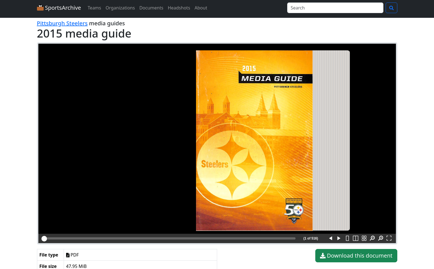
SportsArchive (59, 7)
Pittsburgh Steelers (62, 23)
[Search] (335, 8)
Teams (94, 8)
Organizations (120, 8)
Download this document (356, 255)
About (201, 8)
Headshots (179, 8)
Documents (151, 8)
